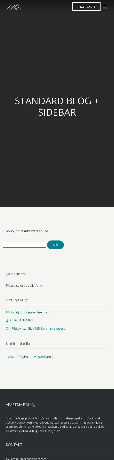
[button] (86, 6)
